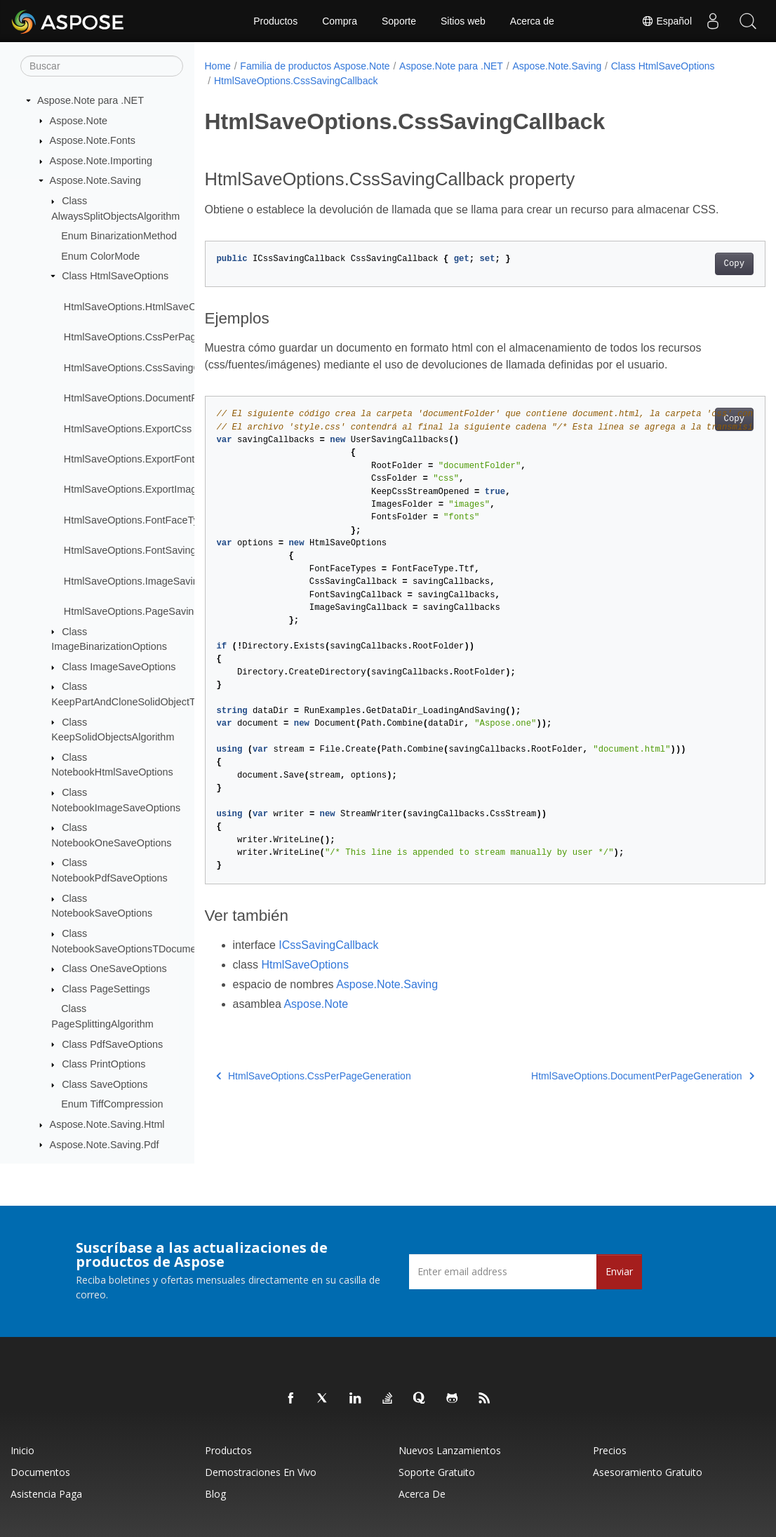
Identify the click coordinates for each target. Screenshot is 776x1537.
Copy (695, 264)
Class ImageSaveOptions (118, 666)
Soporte (399, 21)
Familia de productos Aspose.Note (314, 66)
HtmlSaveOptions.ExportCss (128, 428)
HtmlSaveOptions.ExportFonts (132, 459)
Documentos (40, 1472)
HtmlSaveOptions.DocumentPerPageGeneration (172, 398)
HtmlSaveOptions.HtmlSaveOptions (144, 306)
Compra (339, 21)
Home (218, 66)
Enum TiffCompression (112, 1104)
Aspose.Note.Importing (101, 160)
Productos (275, 21)
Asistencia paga (46, 1494)
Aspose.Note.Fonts (92, 140)
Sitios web (463, 21)
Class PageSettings (106, 988)
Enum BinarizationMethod (119, 235)
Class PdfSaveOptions (112, 1044)
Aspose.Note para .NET (90, 100)
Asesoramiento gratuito (647, 1472)
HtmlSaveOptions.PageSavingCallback (151, 611)
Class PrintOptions (103, 1064)
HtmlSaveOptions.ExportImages (136, 489)
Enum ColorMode (100, 256)
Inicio (22, 1450)
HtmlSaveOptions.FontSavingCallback (149, 550)
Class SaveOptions (104, 1084)
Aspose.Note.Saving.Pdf (104, 1144)
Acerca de (532, 21)
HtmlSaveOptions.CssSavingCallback (148, 367)
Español (666, 21)
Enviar (619, 1271)
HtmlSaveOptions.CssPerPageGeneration (158, 336)
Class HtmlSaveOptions (115, 275)
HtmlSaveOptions (305, 965)
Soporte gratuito (437, 1472)
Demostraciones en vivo (260, 1472)
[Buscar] (101, 65)
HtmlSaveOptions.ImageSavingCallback (153, 581)
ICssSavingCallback (328, 945)
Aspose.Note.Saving (95, 180)
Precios (610, 1450)
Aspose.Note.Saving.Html (107, 1124)
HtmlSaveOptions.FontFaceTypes (139, 520)
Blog (215, 1494)
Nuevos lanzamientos (450, 1450)
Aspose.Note (78, 120)
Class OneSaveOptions (114, 968)
